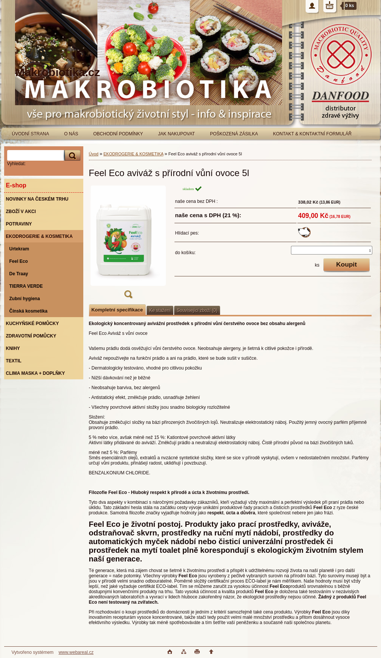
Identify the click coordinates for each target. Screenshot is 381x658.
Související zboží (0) (197, 310)
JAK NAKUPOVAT (176, 134)
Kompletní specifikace (117, 310)
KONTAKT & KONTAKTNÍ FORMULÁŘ (312, 134)
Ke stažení (160, 310)
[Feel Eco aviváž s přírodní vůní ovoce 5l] (128, 244)
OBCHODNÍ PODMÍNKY (118, 134)
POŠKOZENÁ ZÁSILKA (234, 134)
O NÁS (71, 134)
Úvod (94, 154)
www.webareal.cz (75, 652)
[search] (71, 155)
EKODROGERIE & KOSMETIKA (134, 154)
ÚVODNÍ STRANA (30, 134)
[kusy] (331, 250)
